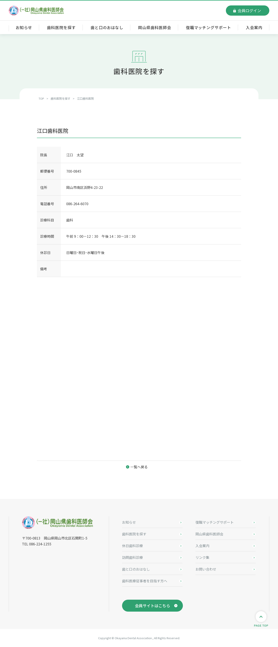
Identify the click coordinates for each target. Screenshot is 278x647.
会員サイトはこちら (152, 605)
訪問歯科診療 (132, 557)
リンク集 (202, 557)
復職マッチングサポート (208, 27)
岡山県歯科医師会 (154, 27)
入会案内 (254, 27)
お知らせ (24, 27)
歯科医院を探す (61, 27)
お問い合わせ (205, 569)
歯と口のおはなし (107, 27)
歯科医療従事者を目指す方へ (144, 580)
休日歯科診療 (132, 545)
